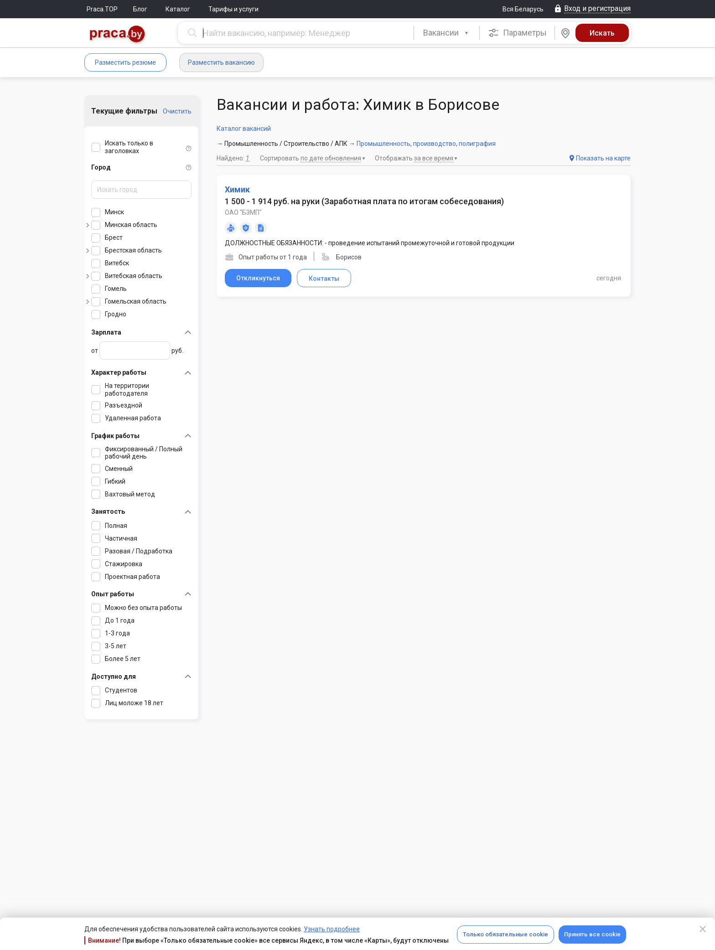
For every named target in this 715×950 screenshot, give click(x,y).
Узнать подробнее (332, 929)
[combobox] (446, 33)
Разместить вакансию (221, 62)
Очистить (177, 111)
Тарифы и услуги (233, 9)
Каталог (178, 9)
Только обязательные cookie (505, 934)
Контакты (324, 278)
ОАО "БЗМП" (243, 212)
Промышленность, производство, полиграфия (426, 143)
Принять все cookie (592, 934)
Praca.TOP (102, 9)
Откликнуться (258, 278)
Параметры (517, 32)
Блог (140, 9)
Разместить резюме (125, 62)
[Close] (702, 929)
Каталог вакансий (244, 128)
